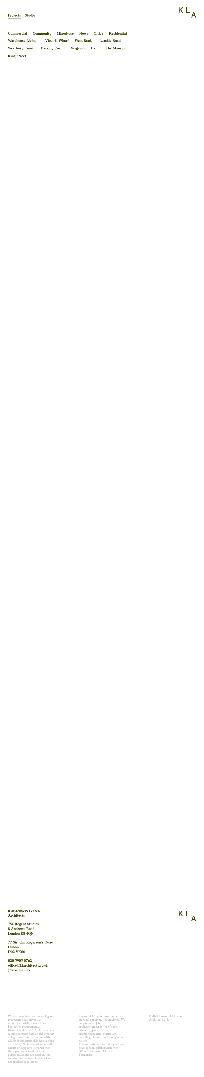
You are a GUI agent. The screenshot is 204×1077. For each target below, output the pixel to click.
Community (42, 34)
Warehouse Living (22, 41)
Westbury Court (21, 48)
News (83, 34)
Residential (118, 34)
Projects (14, 16)
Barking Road (52, 48)
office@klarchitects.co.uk (28, 966)
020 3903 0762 (20, 961)
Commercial (17, 34)
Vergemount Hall (84, 48)
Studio (30, 16)
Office (98, 34)
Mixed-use (65, 34)
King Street (17, 56)
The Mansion (116, 48)
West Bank (83, 41)
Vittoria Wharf (57, 41)
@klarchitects (19, 970)
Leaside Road (110, 41)
